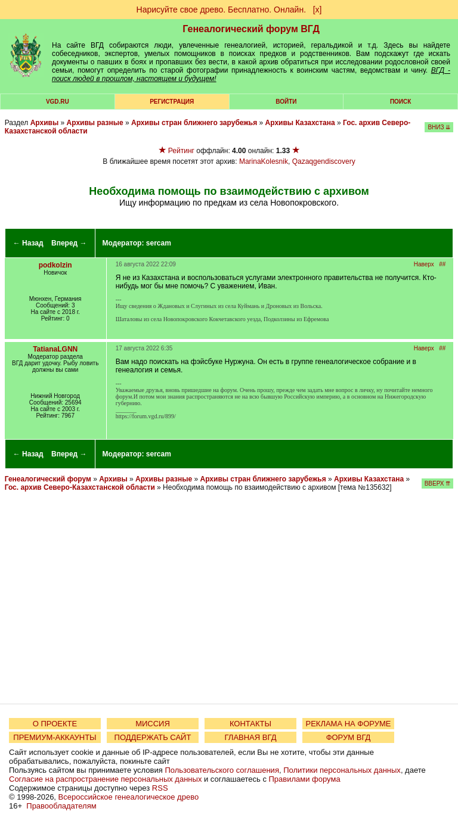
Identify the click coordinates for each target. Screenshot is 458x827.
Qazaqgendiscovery (323, 161)
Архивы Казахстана (300, 123)
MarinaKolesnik (263, 161)
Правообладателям (61, 805)
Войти (286, 101)
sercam (158, 243)
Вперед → (69, 243)
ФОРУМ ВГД (348, 737)
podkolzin (55, 265)
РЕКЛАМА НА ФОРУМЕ (348, 723)
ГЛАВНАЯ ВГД (251, 737)
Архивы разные (95, 123)
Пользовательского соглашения (222, 770)
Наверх (424, 264)
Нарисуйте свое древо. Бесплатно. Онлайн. (222, 9)
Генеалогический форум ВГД (251, 29)
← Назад (28, 243)
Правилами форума (305, 779)
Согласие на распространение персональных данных (105, 779)
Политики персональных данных (342, 770)
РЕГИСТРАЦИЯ (172, 101)
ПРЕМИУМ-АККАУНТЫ (54, 737)
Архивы (44, 123)
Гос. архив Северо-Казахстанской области (80, 487)
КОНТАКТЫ (250, 723)
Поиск (400, 101)
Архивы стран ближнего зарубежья (194, 123)
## (442, 264)
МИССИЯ (152, 723)
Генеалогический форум (48, 479)
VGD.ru (57, 101)
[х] (317, 9)
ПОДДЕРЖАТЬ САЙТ (152, 737)
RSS (160, 788)
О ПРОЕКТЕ (55, 723)
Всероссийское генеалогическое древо (128, 796)
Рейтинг (181, 151)
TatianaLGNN (55, 349)
